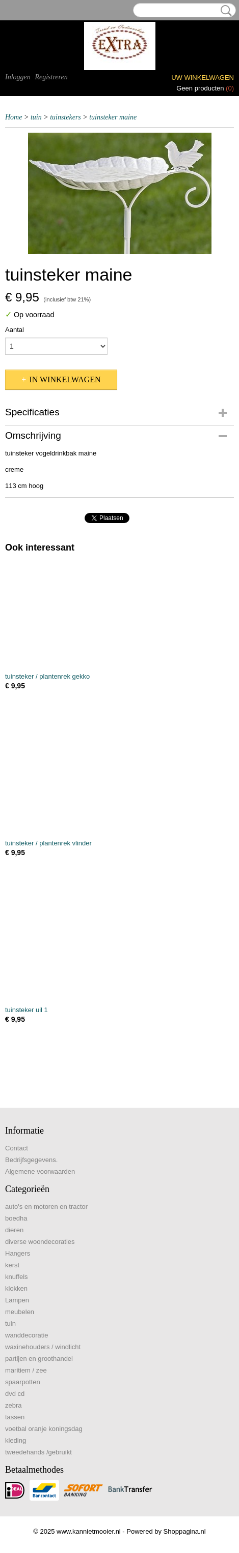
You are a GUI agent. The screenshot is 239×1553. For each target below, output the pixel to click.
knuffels (16, 1277)
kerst (12, 1265)
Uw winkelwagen (202, 77)
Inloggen (18, 77)
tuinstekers (65, 117)
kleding (15, 1440)
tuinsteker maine (113, 117)
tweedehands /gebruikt (38, 1452)
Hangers (17, 1253)
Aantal (14, 329)
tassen (14, 1417)
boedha (16, 1218)
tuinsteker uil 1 (26, 1010)
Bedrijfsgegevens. (31, 1160)
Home (13, 117)
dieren (14, 1230)
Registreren (51, 77)
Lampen (17, 1300)
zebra (13, 1405)
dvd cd (14, 1393)
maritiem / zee (26, 1370)
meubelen (19, 1312)
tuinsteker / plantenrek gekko (47, 676)
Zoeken (224, 10)
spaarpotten (22, 1382)
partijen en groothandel (39, 1358)
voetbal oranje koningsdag (44, 1429)
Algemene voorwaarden (40, 1171)
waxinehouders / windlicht (43, 1347)
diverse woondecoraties (40, 1241)
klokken (16, 1288)
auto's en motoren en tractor (46, 1206)
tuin (36, 117)
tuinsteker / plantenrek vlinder (48, 843)
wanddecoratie (26, 1335)
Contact (16, 1148)
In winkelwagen (64, 379)
